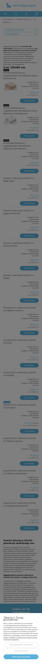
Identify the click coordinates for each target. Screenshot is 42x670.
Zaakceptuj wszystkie (21, 657)
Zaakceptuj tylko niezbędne (21, 645)
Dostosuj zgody (21, 651)
